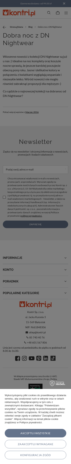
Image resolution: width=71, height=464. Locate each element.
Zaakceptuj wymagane (35, 444)
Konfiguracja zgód (35, 455)
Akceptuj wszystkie (35, 433)
